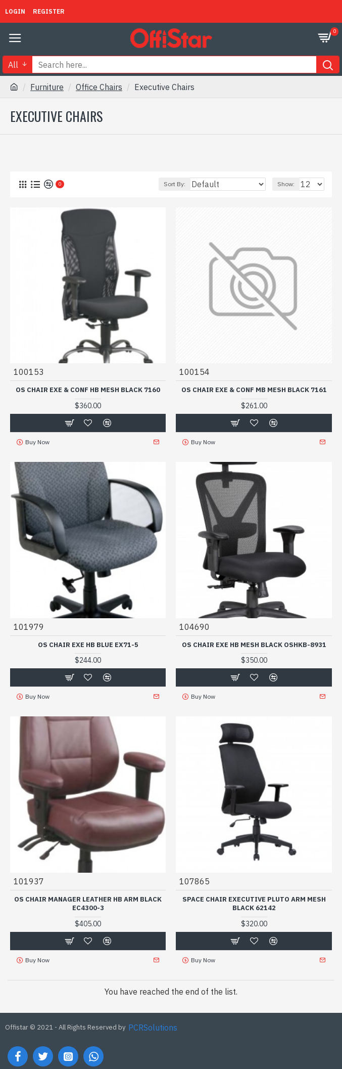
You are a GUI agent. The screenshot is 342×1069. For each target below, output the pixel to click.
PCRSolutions (152, 1027)
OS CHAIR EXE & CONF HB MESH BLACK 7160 (88, 390)
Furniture (47, 87)
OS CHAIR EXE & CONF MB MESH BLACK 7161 (254, 390)
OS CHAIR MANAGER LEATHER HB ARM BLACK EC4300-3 (88, 903)
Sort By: (174, 184)
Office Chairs (99, 87)
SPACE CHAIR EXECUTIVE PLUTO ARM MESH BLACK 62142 (254, 903)
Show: (286, 184)
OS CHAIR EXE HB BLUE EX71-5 (88, 645)
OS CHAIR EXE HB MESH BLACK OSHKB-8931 (254, 645)
